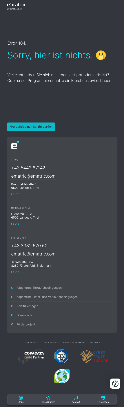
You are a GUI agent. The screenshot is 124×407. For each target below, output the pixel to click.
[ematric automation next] (17, 5)
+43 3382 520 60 (29, 245)
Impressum (31, 342)
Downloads (24, 315)
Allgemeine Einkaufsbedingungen (39, 287)
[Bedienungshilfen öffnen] (115, 384)
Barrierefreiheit (74, 342)
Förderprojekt (26, 324)
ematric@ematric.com (33, 176)
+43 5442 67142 (28, 167)
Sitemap (95, 342)
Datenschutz (50, 342)
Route (15, 194)
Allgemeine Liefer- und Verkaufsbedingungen (47, 297)
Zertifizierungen (27, 306)
